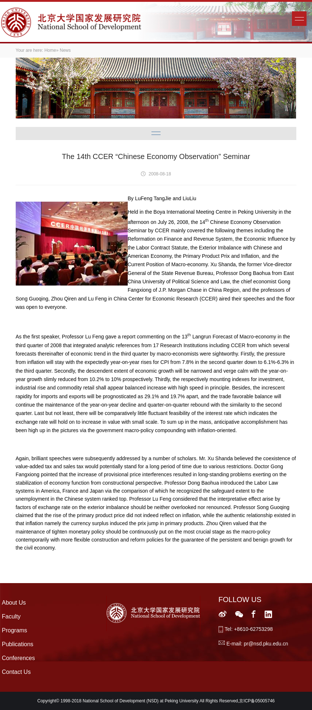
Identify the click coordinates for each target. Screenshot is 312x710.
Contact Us (16, 672)
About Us (14, 603)
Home (50, 50)
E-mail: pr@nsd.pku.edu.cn (257, 644)
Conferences (18, 658)
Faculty (11, 616)
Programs (14, 630)
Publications (17, 644)
